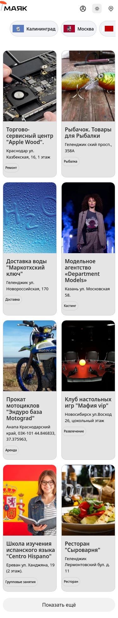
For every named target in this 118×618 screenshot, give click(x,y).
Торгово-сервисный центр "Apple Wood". (29, 135)
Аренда (11, 450)
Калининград (34, 28)
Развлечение (74, 431)
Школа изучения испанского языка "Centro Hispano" (30, 550)
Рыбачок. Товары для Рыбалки (88, 132)
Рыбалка (70, 161)
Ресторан (71, 581)
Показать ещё (59, 604)
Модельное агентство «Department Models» (82, 270)
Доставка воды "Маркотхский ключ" (26, 267)
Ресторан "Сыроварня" (82, 547)
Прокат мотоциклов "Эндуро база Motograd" (24, 408)
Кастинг (70, 305)
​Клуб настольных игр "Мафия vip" (88, 402)
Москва (79, 28)
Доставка (12, 299)
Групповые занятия (20, 582)
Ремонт (11, 167)
